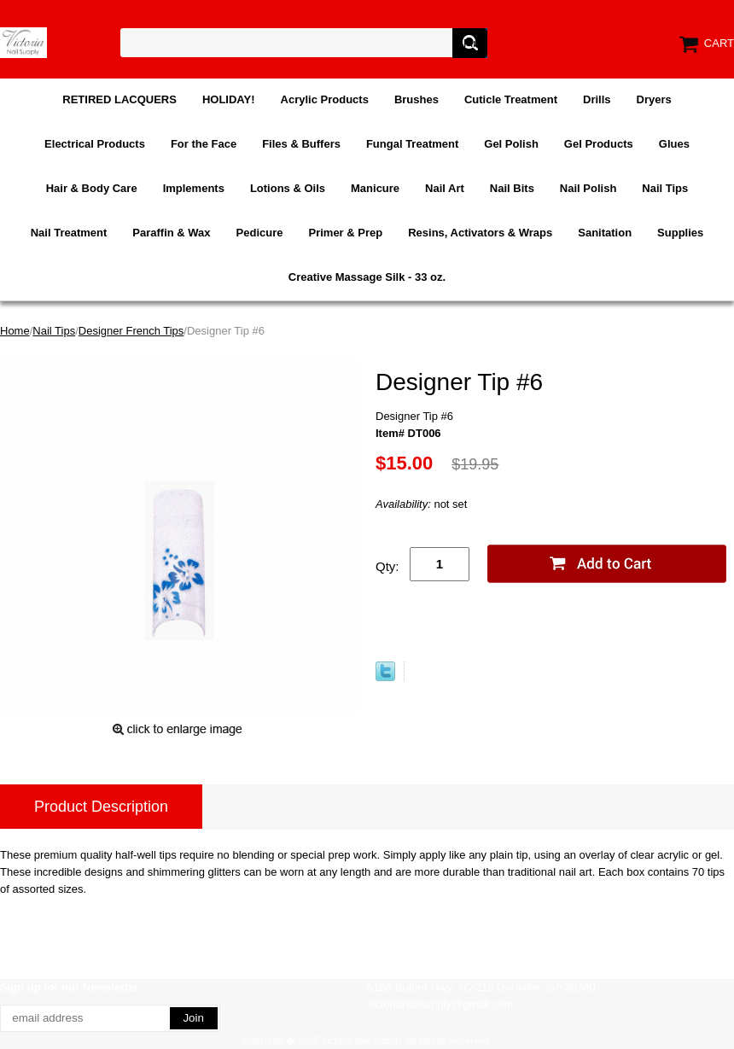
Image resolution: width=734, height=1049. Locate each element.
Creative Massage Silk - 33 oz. (367, 277)
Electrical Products (94, 143)
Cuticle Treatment (510, 99)
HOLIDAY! (228, 99)
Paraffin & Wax (171, 232)
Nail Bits (512, 188)
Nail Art (444, 188)
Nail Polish (588, 188)
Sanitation (605, 232)
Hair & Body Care (91, 188)
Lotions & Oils (287, 188)
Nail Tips (665, 188)
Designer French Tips (131, 330)
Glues (674, 143)
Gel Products (598, 143)
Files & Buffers (301, 143)
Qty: (387, 566)
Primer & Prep (345, 232)
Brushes (416, 99)
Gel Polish (511, 143)
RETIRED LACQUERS (119, 99)
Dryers (654, 99)
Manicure (375, 188)
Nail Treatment (69, 232)
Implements (193, 188)
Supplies (680, 232)
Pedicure (259, 232)
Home (15, 330)
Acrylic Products (325, 99)
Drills (597, 99)
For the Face (203, 143)
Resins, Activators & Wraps (480, 232)
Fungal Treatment (412, 143)
